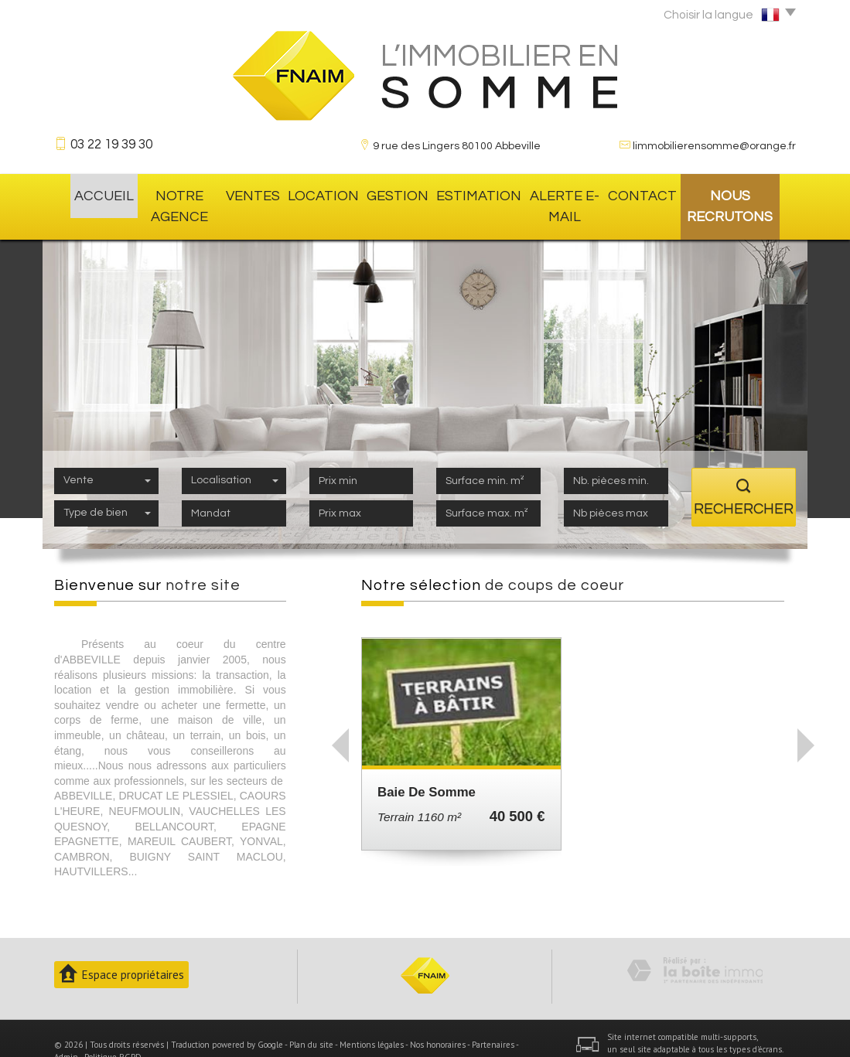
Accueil (87, 193)
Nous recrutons (736, 193)
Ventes (255, 193)
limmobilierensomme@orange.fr (714, 146)
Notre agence (172, 193)
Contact (641, 193)
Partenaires (493, 1018)
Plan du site (311, 1018)
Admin (66, 1030)
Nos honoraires (438, 1018)
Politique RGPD (113, 1030)
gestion (392, 193)
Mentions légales (372, 1018)
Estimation (467, 193)
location (322, 193)
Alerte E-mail (556, 193)
